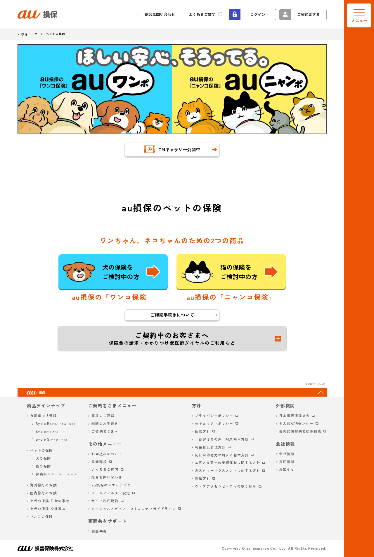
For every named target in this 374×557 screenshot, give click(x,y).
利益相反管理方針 (210, 447)
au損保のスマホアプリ (111, 485)
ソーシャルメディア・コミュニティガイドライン (133, 508)
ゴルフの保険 (41, 516)
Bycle (47, 431)
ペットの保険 (41, 450)
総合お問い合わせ (160, 14)
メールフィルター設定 (110, 493)
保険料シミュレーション (57, 474)
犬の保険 (43, 458)
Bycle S (51, 439)
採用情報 (287, 461)
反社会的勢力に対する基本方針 (222, 455)
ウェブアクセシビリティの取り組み (225, 486)
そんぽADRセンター (296, 423)
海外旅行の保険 (43, 485)
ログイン (257, 14)
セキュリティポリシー (214, 423)
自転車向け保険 (43, 415)
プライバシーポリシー (214, 415)
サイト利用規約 (104, 500)
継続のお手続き (104, 423)
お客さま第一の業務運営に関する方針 (227, 462)
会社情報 (287, 453)
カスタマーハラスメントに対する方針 (227, 470)
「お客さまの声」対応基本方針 (222, 439)
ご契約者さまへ (104, 431)
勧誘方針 (202, 431)
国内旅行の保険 (43, 493)
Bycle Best (55, 423)
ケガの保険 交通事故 (48, 508)
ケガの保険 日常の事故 (50, 500)
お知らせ (287, 469)
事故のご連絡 (103, 415)
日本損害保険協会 (294, 415)
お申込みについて (106, 453)
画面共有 (99, 531)
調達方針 (202, 478)
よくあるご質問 (202, 14)
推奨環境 (99, 461)
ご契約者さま (308, 14)
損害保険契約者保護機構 (300, 431)
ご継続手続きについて (172, 314)
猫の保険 (43, 466)
